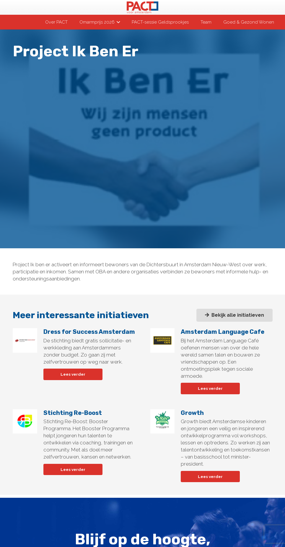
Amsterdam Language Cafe (222, 331)
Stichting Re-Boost (72, 412)
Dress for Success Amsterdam (89, 331)
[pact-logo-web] (142, 7)
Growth (192, 412)
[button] (117, 22)
